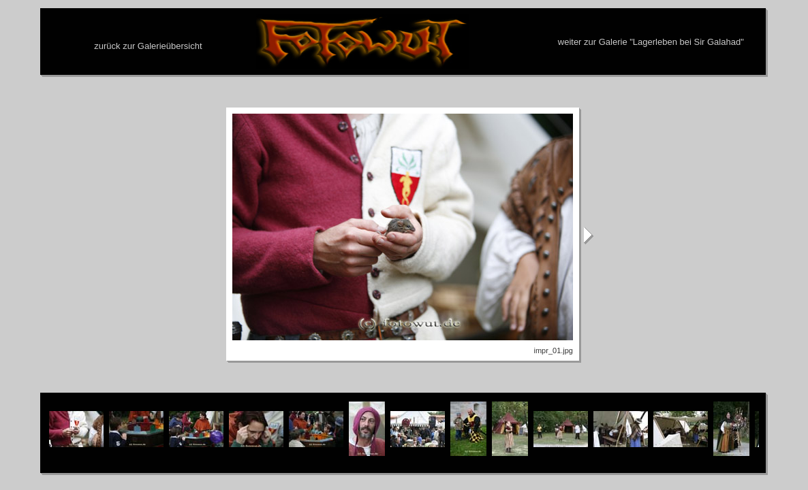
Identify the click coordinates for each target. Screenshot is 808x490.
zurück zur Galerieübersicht (148, 46)
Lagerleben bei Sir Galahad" (688, 42)
